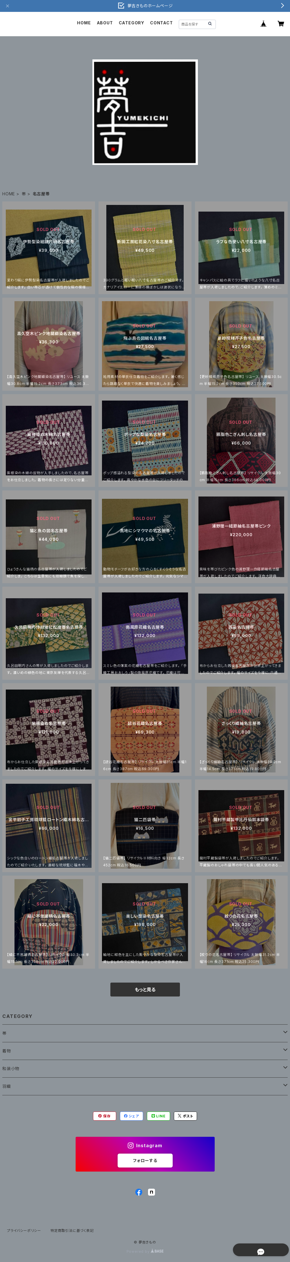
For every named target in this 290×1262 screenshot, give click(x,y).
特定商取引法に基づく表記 (72, 1230)
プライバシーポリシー (24, 1230)
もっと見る (145, 989)
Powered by (145, 1251)
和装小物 (10, 1068)
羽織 (6, 1086)
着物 (6, 1050)
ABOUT (105, 22)
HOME (84, 22)
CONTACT (161, 22)
